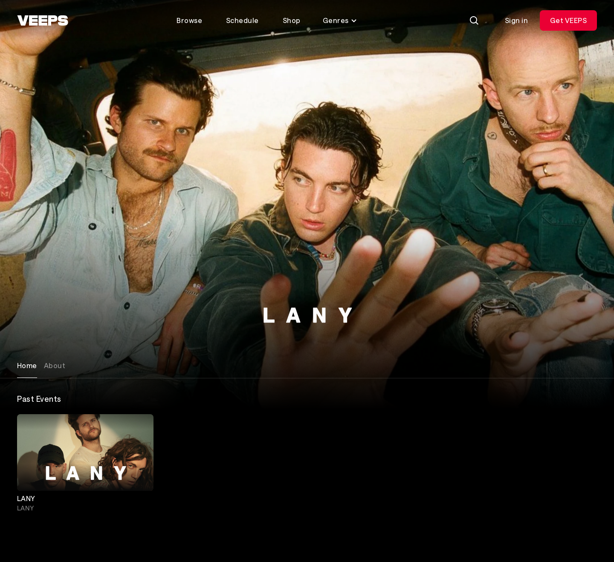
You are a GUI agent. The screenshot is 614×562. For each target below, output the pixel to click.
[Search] (474, 20)
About (54, 365)
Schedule (242, 20)
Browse (189, 20)
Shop (292, 20)
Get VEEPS (568, 20)
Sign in (516, 20)
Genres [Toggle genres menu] (340, 20)
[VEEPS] (42, 20)
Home (27, 365)
